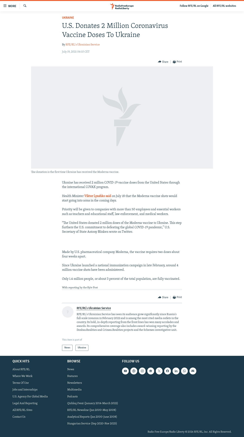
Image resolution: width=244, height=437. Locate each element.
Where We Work (22, 376)
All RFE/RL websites (224, 6)
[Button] (163, 62)
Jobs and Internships (25, 390)
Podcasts (72, 396)
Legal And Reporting (25, 403)
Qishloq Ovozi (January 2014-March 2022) (92, 403)
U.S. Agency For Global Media (30, 396)
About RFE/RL (21, 369)
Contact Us (18, 417)
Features (72, 376)
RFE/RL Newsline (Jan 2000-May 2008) (91, 410)
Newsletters (74, 383)
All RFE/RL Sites (22, 410)
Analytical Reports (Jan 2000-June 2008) (92, 417)
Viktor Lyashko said (97, 196)
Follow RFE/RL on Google (194, 6)
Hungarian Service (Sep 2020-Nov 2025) (92, 423)
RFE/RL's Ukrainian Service (83, 44)
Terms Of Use (20, 383)
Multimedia (74, 390)
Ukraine (68, 18)
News (70, 369)
